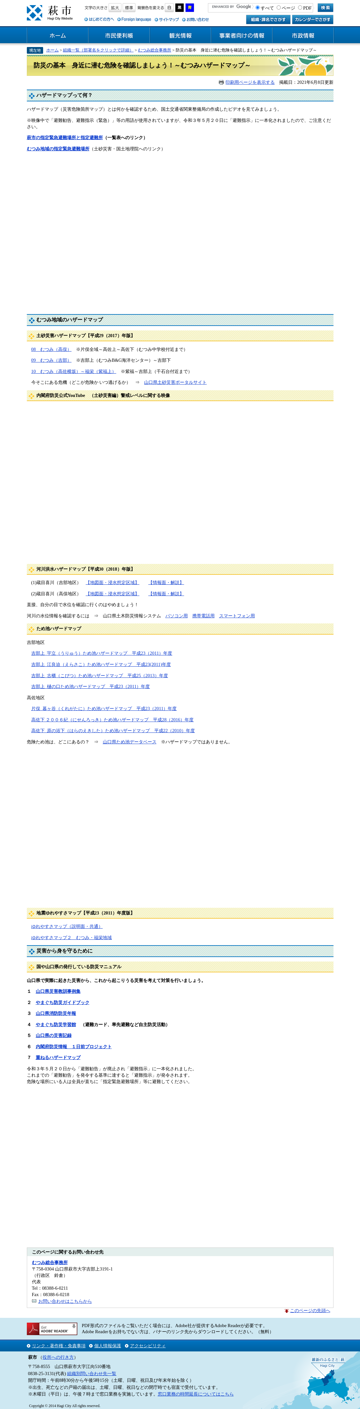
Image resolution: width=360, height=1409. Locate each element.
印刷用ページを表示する (250, 82)
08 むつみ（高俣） (51, 349)
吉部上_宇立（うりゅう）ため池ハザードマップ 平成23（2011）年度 (101, 653)
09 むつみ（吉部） (51, 360)
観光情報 (180, 36)
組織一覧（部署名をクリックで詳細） (98, 50)
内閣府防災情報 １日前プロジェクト (74, 1046)
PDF (307, 8)
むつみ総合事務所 (154, 50)
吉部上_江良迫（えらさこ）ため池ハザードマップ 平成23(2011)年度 (101, 664)
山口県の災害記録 (54, 1035)
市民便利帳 (119, 36)
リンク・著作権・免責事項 (59, 1345)
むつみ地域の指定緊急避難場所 (58, 148)
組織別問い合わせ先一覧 (91, 1373)
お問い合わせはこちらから (65, 1301)
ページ (288, 8)
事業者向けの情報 (241, 36)
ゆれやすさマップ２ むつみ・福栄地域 (71, 937)
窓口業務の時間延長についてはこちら (196, 1394)
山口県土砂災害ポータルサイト (175, 382)
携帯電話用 (203, 615)
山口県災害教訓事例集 (58, 991)
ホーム (57, 36)
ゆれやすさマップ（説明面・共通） (67, 926)
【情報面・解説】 (166, 582)
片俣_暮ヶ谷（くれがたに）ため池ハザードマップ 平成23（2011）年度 (104, 708)
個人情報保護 (107, 1345)
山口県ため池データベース (130, 741)
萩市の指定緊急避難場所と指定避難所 (65, 137)
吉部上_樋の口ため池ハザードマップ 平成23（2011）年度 (90, 686)
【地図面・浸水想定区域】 (112, 582)
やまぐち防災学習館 (56, 1024)
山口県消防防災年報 (56, 1013)
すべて (267, 8)
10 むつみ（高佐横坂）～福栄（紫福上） (73, 371)
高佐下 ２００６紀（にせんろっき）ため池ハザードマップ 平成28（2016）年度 (112, 719)
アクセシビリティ (148, 1345)
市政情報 (303, 36)
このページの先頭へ (310, 1310)
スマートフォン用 (237, 615)
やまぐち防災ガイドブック (62, 1002)
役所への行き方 (58, 1357)
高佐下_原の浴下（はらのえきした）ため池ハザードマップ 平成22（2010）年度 (113, 730)
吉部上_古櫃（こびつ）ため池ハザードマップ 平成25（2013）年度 (99, 675)
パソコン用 (176, 615)
